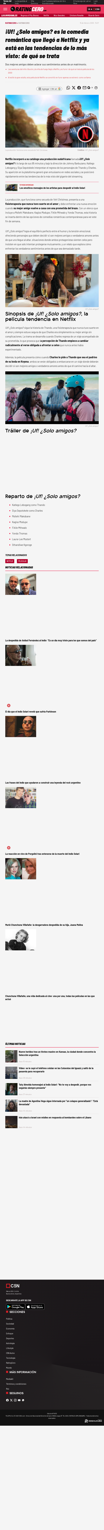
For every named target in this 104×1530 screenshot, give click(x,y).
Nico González (59, 15)
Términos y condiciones (16, 1383)
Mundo (9, 1367)
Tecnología (10, 1358)
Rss (7, 1388)
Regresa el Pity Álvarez (30, 15)
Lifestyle (10, 1348)
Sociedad (10, 1323)
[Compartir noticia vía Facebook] (79, 87)
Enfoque (9, 1333)
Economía (10, 1328)
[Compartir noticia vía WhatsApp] (68, 87)
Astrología (10, 1343)
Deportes (10, 1338)
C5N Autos (10, 1353)
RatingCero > (11, 23)
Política (9, 1318)
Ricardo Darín (93, 15)
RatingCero (24, 23)
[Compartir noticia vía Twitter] (73, 87)
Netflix (46, 15)
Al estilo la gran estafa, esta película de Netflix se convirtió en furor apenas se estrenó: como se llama (49, 77)
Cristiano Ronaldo (77, 15)
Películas (22, 561)
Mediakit (9, 1379)
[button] (96, 87)
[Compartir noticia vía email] (84, 87)
